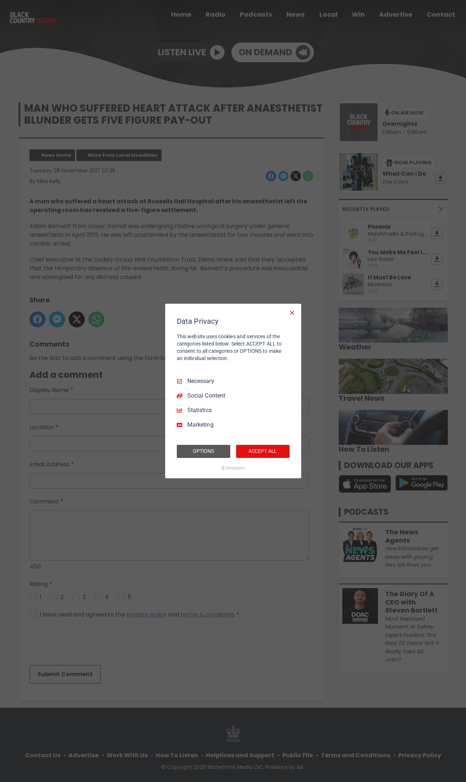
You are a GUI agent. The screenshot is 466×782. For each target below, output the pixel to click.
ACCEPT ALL (262, 451)
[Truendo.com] (233, 468)
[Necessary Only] (292, 313)
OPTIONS (203, 451)
